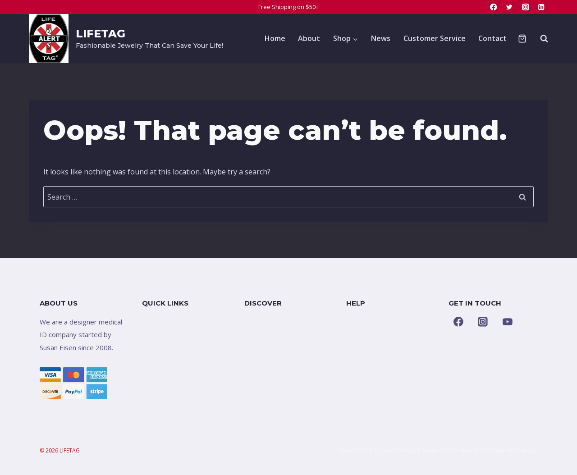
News (380, 38)
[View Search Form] (539, 38)
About (309, 38)
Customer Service (434, 38)
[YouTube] (507, 322)
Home (275, 38)
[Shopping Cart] (522, 38)
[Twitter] (510, 7)
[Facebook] (493, 7)
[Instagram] (525, 7)
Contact (492, 38)
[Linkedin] (541, 7)
